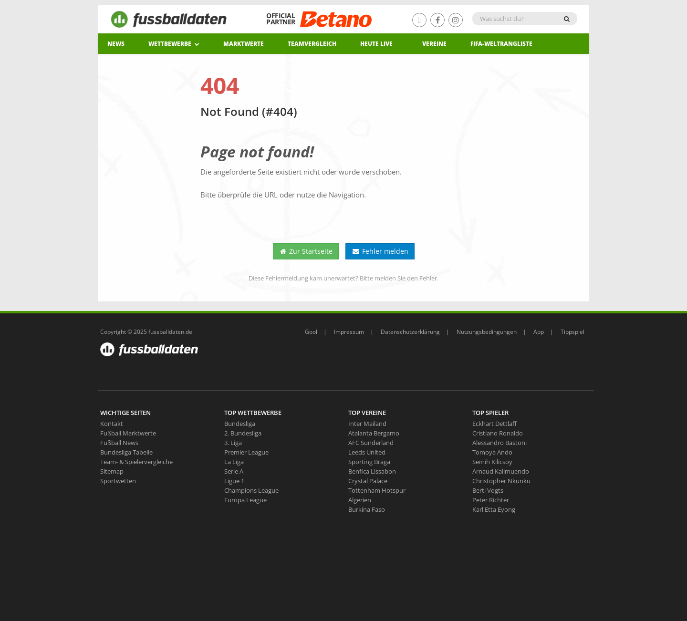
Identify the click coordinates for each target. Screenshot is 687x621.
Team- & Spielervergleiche (136, 461)
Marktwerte (243, 44)
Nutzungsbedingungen (487, 332)
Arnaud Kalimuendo (500, 471)
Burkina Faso (366, 509)
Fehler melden (380, 251)
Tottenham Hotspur (377, 490)
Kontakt (111, 423)
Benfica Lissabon (372, 471)
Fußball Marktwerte (128, 433)
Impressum (349, 332)
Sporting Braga (369, 461)
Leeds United (366, 452)
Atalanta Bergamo (373, 433)
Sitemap (112, 471)
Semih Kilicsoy (492, 461)
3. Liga (233, 442)
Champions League (251, 490)
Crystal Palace (367, 480)
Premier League (246, 452)
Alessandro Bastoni (499, 442)
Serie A (233, 471)
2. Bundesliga (242, 433)
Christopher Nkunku (501, 480)
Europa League (245, 500)
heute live (376, 44)
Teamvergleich (312, 44)
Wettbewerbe (173, 44)
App (538, 332)
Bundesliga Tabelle (126, 452)
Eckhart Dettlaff (494, 423)
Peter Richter (490, 500)
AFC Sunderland (371, 442)
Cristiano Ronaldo (497, 433)
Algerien (359, 500)
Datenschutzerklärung (410, 332)
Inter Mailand (367, 423)
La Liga (234, 461)
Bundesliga (239, 423)
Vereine (434, 44)
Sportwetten (118, 480)
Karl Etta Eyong (493, 509)
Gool (311, 332)
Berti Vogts (487, 490)
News (116, 44)
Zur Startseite (306, 251)
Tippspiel (572, 332)
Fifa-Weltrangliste (501, 44)
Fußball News (119, 442)
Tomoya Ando (492, 452)
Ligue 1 (234, 480)
